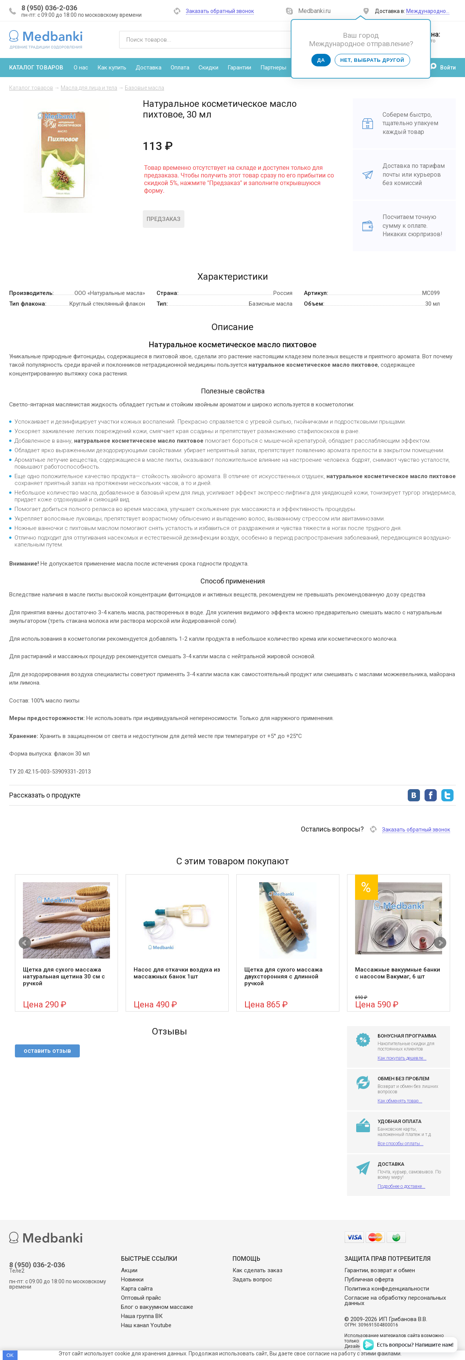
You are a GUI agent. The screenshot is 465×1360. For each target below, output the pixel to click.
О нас (81, 67)
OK (10, 1355)
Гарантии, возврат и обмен (379, 1270)
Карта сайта (137, 1288)
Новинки (132, 1279)
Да (321, 60)
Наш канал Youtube (146, 1325)
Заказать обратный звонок (220, 11)
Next (440, 943)
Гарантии (239, 67)
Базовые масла (144, 88)
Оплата (180, 67)
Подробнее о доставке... (401, 1186)
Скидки (208, 67)
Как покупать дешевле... (402, 1058)
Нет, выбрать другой (372, 60)
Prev (25, 943)
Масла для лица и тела (89, 88)
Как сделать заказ (257, 1270)
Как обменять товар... (400, 1101)
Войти (448, 67)
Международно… (427, 11)
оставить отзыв (47, 1050)
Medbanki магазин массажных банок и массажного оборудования (45, 39)
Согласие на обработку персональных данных (395, 1300)
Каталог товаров (36, 67)
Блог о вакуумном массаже (157, 1307)
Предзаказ (164, 219)
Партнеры (273, 67)
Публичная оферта (369, 1279)
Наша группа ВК (142, 1316)
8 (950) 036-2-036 (49, 8)
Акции (129, 1270)
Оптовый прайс (141, 1297)
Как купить (111, 67)
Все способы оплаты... (400, 1143)
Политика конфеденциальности (386, 1288)
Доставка (148, 67)
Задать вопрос (252, 1279)
